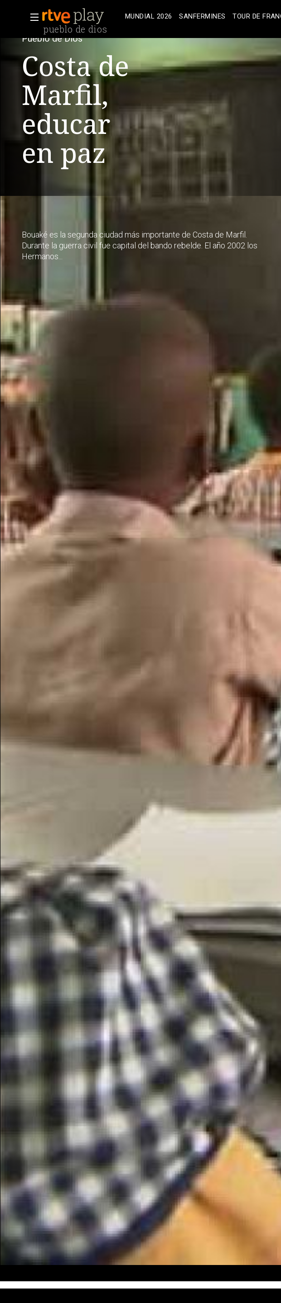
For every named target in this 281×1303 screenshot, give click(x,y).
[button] (32, 17)
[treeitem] (148, 16)
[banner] (81, 16)
